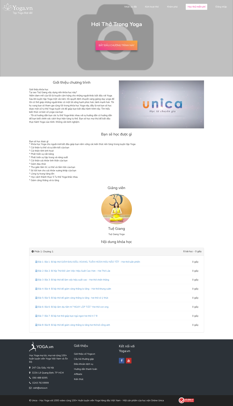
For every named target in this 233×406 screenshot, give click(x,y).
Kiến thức (78, 379)
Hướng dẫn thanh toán (85, 369)
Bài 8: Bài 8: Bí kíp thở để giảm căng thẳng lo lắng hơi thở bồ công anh (72, 324)
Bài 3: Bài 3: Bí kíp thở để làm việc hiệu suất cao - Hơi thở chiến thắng (72, 279)
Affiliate (78, 374)
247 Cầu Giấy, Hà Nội (43, 367)
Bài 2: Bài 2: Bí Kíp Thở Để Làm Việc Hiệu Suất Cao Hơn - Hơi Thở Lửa (72, 270)
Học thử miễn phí (196, 6)
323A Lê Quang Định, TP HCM (48, 372)
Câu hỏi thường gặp (84, 358)
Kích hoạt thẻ (152, 6)
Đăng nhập (221, 6)
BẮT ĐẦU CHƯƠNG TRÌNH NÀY (116, 45)
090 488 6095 (39, 377)
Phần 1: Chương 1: (43, 251)
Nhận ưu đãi (130, 6)
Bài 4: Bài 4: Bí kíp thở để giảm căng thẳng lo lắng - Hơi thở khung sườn (73, 288)
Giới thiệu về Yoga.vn (84, 353)
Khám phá (172, 6)
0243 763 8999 (40, 382)
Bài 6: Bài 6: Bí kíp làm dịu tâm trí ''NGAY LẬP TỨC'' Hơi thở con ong (71, 306)
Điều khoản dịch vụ (83, 364)
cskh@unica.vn (40, 387)
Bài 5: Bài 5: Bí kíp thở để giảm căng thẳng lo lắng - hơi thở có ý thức (71, 297)
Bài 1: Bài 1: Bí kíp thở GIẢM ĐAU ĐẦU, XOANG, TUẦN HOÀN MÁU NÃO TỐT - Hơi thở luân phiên (87, 261)
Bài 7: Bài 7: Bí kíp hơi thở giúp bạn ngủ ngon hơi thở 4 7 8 (66, 315)
